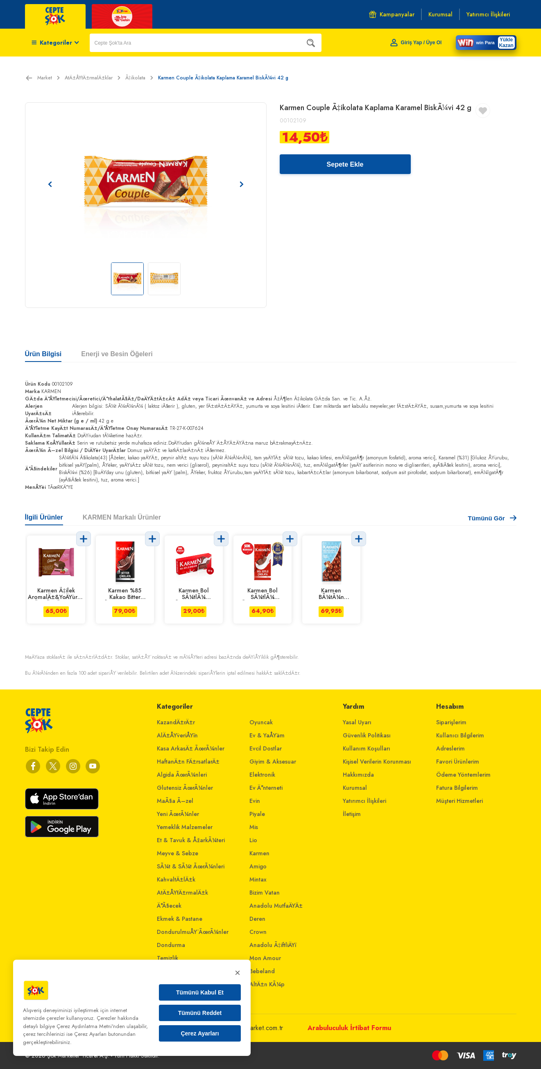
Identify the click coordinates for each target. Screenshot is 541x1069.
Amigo (258, 866)
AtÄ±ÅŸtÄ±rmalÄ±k (182, 892)
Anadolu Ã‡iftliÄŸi (272, 945)
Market (48, 77)
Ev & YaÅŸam (267, 735)
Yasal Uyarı (357, 722)
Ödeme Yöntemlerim (463, 775)
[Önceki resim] (50, 184)
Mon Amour (265, 958)
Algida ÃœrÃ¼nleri (182, 775)
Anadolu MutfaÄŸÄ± (276, 906)
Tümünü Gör (492, 518)
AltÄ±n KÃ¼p (267, 984)
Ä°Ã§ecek (169, 906)
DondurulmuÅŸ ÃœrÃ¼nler (193, 932)
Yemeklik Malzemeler (185, 827)
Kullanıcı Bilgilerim (460, 735)
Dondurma (171, 945)
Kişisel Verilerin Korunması (377, 761)
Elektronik (262, 775)
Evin (254, 801)
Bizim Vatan (264, 892)
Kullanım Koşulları (366, 748)
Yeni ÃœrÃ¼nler (178, 814)
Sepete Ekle (345, 164)
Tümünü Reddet (200, 1013)
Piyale (257, 814)
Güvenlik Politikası (367, 735)
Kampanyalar (391, 14)
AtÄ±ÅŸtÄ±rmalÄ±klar (92, 77)
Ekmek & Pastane (179, 919)
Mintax (258, 879)
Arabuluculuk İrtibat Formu (349, 1028)
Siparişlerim (451, 722)
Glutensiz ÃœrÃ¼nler (185, 788)
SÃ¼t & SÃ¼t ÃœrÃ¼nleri (190, 866)
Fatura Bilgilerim (457, 788)
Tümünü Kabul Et (200, 992)
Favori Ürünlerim (457, 761)
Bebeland (262, 971)
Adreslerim (450, 748)
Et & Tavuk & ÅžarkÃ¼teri (191, 840)
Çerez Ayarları (200, 1033)
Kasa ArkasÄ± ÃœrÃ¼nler (190, 748)
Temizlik (167, 958)
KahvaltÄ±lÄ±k (176, 879)
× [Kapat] (237, 972)
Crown (258, 932)
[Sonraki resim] (241, 184)
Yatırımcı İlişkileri (364, 801)
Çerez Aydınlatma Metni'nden (91, 1026)
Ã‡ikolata (139, 77)
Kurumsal (355, 788)
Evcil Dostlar (265, 748)
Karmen (259, 853)
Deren (257, 919)
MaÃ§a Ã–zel (175, 801)
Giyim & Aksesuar (272, 761)
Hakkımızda (358, 775)
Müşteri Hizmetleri (459, 801)
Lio (253, 840)
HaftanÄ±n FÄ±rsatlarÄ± (188, 761)
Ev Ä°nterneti (266, 788)
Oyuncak (261, 722)
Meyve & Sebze (177, 853)
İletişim (352, 814)
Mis (253, 827)
